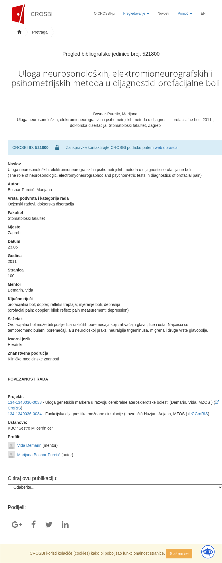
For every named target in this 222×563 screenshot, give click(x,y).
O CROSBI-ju (104, 13)
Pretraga (40, 32)
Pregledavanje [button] (136, 13)
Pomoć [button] (185, 13)
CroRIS (199, 413)
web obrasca (166, 147)
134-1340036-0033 (25, 402)
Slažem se (179, 553)
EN (203, 13)
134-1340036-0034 (25, 413)
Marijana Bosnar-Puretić (38, 455)
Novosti (163, 13)
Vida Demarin (29, 445)
